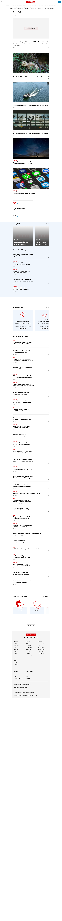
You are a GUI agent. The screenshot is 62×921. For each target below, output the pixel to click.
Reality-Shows (24, 15)
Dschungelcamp (32, 15)
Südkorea (15, 286)
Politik (30, 5)
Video (14, 407)
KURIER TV (16, 671)
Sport (38, 5)
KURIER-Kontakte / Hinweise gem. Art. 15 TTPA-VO (25, 695)
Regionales (16, 645)
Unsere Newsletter (18, 307)
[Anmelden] (57, 2)
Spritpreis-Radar (12, 8)
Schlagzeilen (8, 5)
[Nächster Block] (48, 224)
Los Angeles (15, 432)
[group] (31, 236)
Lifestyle (15, 15)
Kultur (42, 5)
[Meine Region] (4, 2)
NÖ (15, 5)
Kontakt (28, 678)
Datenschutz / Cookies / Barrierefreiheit (23, 690)
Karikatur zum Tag (49, 8)
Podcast (28, 651)
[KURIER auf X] (34, 638)
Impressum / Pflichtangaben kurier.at (22, 684)
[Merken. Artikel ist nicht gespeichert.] (48, 47)
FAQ (27, 676)
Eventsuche (40, 651)
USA (13, 103)
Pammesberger (29, 655)
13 (19, 370)
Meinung (26, 8)
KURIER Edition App (18, 678)
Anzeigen (28, 673)
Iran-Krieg (20, 8)
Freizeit (46, 5)
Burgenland (19, 5)
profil (15, 673)
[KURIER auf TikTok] (37, 638)
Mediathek (28, 645)
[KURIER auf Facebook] (24, 638)
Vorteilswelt (41, 643)
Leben (15, 657)
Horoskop (28, 653)
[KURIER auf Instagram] (31, 638)
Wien (13, 5)
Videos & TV (33, 8)
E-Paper (28, 643)
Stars (55, 5)
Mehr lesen (31, 588)
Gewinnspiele (29, 647)
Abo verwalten (29, 671)
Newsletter (28, 649)
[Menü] (2, 2)
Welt (14, 340)
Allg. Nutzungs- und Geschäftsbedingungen (24, 692)
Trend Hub (15, 75)
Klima (15, 662)
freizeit (15, 653)
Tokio (14, 40)
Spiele (39, 645)
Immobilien (40, 8)
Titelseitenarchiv (42, 655)
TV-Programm (41, 647)
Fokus (15, 655)
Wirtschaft (34, 5)
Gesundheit (51, 5)
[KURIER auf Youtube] (28, 638)
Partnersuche (41, 653)
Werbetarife (28, 675)
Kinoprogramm (41, 649)
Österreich (25, 5)
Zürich (14, 131)
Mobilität (16, 664)
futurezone (16, 675)
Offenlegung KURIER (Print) (20, 687)
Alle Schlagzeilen (31, 295)
